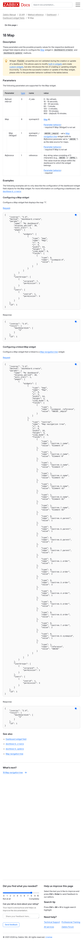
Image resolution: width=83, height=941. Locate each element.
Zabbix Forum (68, 927)
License (48, 937)
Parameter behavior (52, 124)
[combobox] (52, 4)
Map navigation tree (14, 855)
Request (6, 207)
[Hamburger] (78, 5)
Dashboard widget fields (14, 18)
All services (49, 927)
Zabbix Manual (9, 14)
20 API (22, 14)
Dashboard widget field (16, 841)
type (23, 92)
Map (46, 119)
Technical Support (52, 922)
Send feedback (11, 925)
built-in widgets (55, 63)
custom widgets (16, 66)
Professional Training (71, 922)
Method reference (36, 14)
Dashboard (51, 14)
